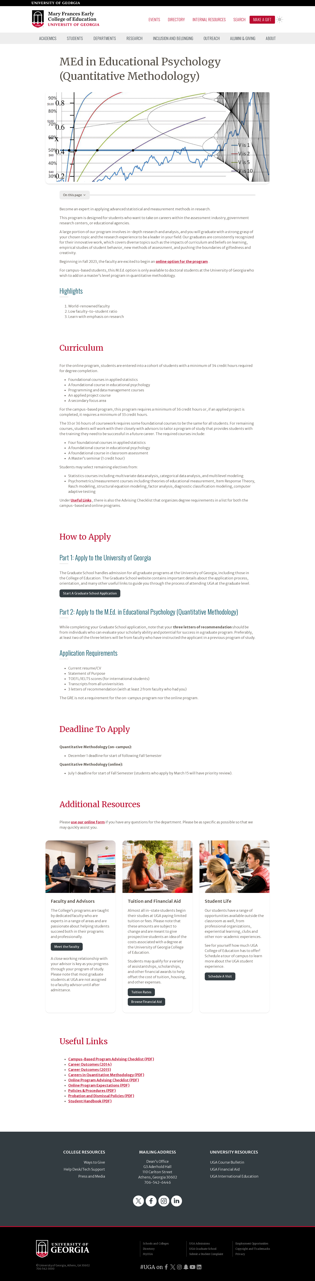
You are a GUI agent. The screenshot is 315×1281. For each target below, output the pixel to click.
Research (134, 38)
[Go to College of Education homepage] (66, 27)
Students (75, 38)
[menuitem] (48, 38)
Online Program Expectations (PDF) (99, 1085)
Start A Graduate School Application (90, 593)
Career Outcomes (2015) (89, 1069)
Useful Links (81, 500)
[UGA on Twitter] (173, 1267)
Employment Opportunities (251, 1243)
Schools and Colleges (156, 1243)
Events (154, 19)
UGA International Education (234, 1176)
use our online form (88, 822)
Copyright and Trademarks (252, 1248)
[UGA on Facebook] (166, 1267)
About (271, 38)
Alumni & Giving (242, 38)
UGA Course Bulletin (227, 1162)
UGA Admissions (199, 1243)
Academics (47, 38)
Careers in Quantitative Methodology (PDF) (106, 1075)
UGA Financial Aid (225, 1169)
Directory (176, 19)
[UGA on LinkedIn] (199, 1267)
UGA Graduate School (202, 1248)
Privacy (240, 1254)
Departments (104, 38)
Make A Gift (262, 19)
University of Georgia (69, 1249)
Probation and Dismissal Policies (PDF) (101, 1096)
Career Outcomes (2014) (90, 1064)
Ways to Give (94, 1162)
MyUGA (148, 1254)
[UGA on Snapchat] (186, 1267)
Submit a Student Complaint (206, 1254)
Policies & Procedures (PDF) (92, 1090)
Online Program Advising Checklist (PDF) (103, 1080)
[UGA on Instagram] (179, 1267)
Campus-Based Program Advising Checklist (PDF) (111, 1059)
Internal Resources (209, 19)
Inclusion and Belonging (173, 38)
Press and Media (91, 1176)
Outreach (212, 38)
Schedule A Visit (220, 976)
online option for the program (182, 261)
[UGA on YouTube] (192, 1267)
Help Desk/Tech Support (84, 1169)
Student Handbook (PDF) (90, 1101)
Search (239, 19)
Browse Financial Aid (146, 1002)
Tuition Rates (141, 992)
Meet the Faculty (66, 947)
